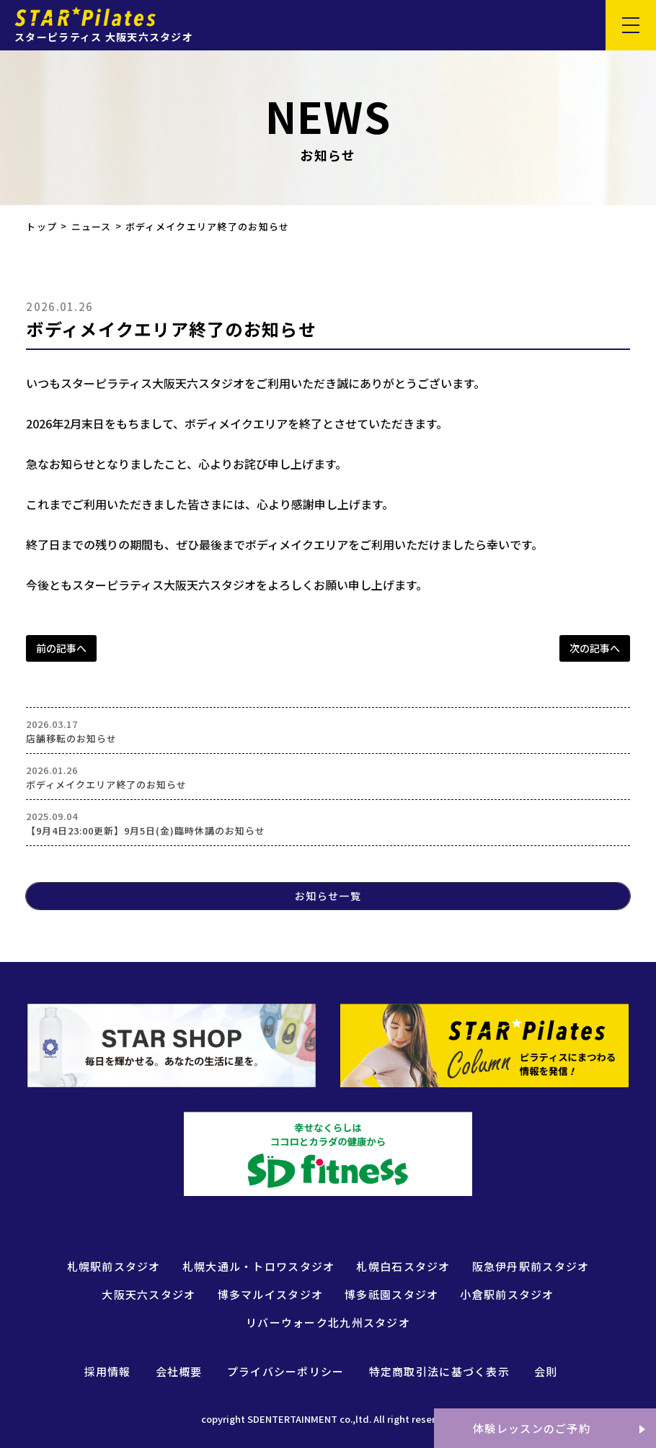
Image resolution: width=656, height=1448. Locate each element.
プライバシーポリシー (286, 1371)
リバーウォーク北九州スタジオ (328, 1322)
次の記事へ (594, 648)
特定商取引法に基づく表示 (439, 1371)
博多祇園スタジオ (391, 1294)
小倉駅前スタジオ (507, 1294)
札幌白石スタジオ (403, 1266)
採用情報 (107, 1371)
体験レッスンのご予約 (531, 1428)
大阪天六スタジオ (148, 1294)
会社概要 (179, 1371)
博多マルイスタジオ (271, 1294)
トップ (41, 226)
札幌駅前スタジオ (114, 1266)
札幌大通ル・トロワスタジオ (258, 1266)
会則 (546, 1371)
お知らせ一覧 (328, 896)
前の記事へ (61, 648)
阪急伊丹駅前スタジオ (531, 1266)
